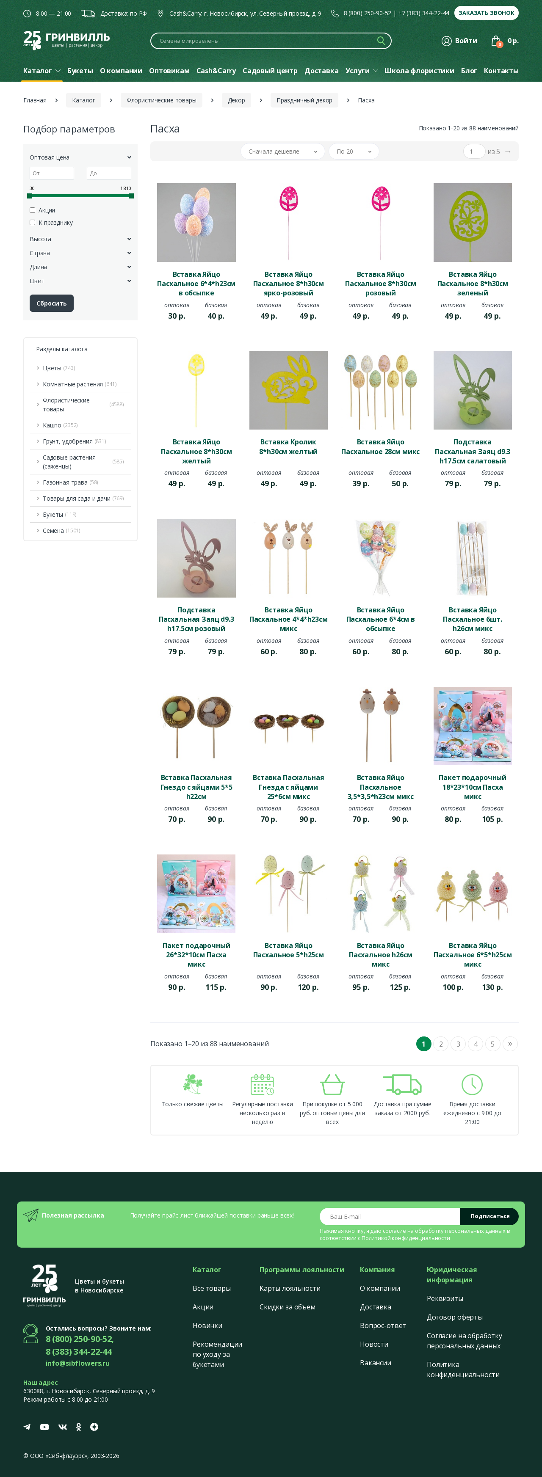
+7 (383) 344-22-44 (423, 13)
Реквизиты (445, 1298)
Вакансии (375, 1362)
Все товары (212, 1288)
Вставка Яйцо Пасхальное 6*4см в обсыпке (380, 618)
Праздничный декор (305, 100)
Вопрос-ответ (383, 1325)
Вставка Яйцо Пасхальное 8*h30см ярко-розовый (288, 283)
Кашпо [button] (60, 425)
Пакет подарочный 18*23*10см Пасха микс (472, 786)
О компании (380, 1288)
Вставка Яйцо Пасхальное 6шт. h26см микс (472, 618)
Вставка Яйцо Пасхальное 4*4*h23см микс (288, 618)
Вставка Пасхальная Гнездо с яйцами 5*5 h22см (196, 786)
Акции (203, 1307)
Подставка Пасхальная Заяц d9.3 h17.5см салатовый (472, 450)
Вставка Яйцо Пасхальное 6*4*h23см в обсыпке (196, 283)
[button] (283, 151)
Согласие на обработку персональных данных (464, 1340)
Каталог (83, 100)
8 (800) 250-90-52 (368, 13)
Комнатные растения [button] (80, 384)
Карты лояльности (290, 1288)
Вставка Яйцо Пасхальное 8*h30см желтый (196, 450)
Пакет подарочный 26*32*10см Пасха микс (196, 954)
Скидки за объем (287, 1307)
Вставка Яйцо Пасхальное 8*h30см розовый (380, 283)
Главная (35, 100)
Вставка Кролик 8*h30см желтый (288, 446)
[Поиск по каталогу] (271, 41)
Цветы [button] (59, 368)
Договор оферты (455, 1317)
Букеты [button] (60, 514)
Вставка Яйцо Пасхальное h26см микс (380, 954)
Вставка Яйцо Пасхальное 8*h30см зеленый (472, 283)
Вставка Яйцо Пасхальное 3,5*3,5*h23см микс (381, 786)
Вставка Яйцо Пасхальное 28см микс (380, 446)
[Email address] (390, 1216)
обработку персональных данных (460, 1231)
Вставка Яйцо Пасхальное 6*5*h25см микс (473, 954)
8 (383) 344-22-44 (79, 1351)
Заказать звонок (486, 13)
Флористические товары (161, 100)
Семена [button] (61, 530)
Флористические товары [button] (83, 404)
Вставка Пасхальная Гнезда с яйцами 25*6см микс (288, 786)
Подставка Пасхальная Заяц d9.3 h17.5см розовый (196, 618)
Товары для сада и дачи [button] (83, 498)
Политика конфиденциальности (463, 1369)
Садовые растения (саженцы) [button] (83, 461)
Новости (374, 1344)
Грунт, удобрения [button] (74, 441)
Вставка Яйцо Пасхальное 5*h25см (288, 950)
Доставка (375, 1307)
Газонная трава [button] (70, 482)
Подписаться (490, 1216)
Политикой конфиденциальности (406, 1238)
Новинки (207, 1325)
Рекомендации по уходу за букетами (217, 1354)
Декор (236, 100)
